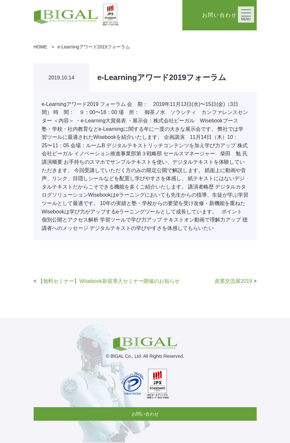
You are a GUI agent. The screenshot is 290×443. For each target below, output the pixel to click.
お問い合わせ (145, 414)
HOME (40, 46)
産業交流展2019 (233, 281)
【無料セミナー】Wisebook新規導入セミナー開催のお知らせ (108, 281)
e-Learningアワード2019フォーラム (94, 46)
